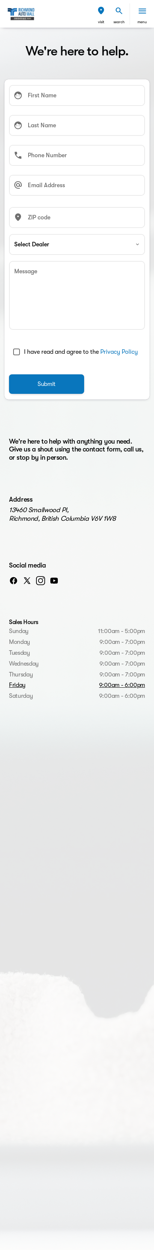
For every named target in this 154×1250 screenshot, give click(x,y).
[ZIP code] (77, 217)
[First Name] (77, 95)
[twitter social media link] (27, 580)
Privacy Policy (119, 352)
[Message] (77, 295)
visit (101, 22)
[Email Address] (77, 185)
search (119, 22)
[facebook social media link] (13, 580)
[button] (101, 14)
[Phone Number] (77, 155)
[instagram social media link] (40, 580)
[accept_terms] (16, 351)
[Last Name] (77, 125)
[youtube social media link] (54, 580)
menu (142, 22)
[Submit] (46, 384)
